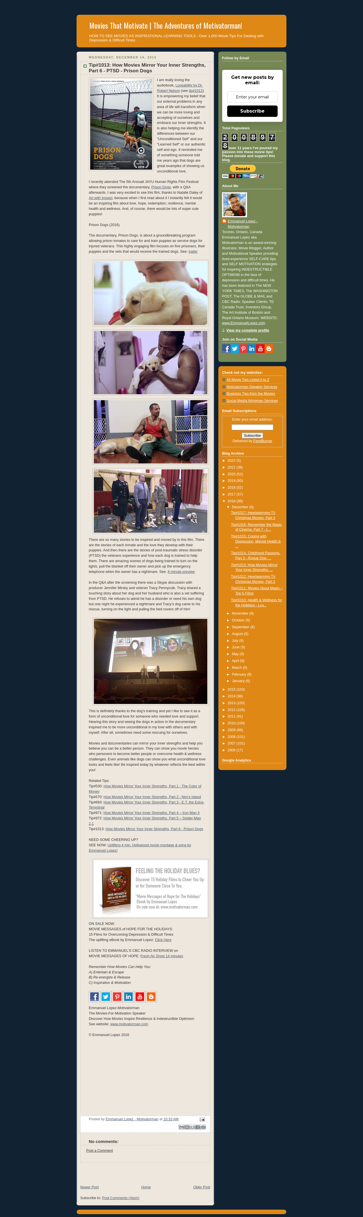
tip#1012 (195, 91)
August (238, 634)
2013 (232, 703)
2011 (232, 716)
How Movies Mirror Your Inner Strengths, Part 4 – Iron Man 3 (152, 813)
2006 (232, 750)
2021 (232, 467)
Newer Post (89, 1187)
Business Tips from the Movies (251, 394)
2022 (232, 461)
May (236, 654)
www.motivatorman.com (129, 1024)
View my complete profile (247, 330)
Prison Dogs (161, 187)
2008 (232, 737)
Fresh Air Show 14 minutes (161, 956)
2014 (232, 696)
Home (146, 1187)
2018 (232, 488)
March (237, 668)
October (239, 620)
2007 (232, 743)
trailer (193, 252)
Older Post (201, 1187)
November (241, 613)
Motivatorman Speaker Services (252, 387)
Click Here (163, 940)
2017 (232, 494)
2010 (232, 723)
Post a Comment (99, 1151)
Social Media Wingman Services (252, 401)
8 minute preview (181, 572)
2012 (232, 710)
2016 (232, 501)
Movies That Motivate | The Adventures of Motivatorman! (165, 25)
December (241, 507)
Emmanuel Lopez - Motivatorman (243, 224)
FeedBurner (263, 441)
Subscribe (252, 111)
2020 (232, 474)
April (236, 661)
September (241, 627)
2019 (232, 481)
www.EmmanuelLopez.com (243, 323)
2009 (232, 730)
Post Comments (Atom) (120, 1198)
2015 (232, 689)
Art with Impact (100, 198)
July (235, 641)
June (236, 647)
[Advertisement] (143, 1171)
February (239, 674)
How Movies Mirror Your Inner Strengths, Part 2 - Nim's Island (152, 797)
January (239, 681)
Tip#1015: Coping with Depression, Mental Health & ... (256, 541)
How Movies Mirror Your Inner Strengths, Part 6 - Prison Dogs (154, 829)
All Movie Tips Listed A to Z (248, 380)
